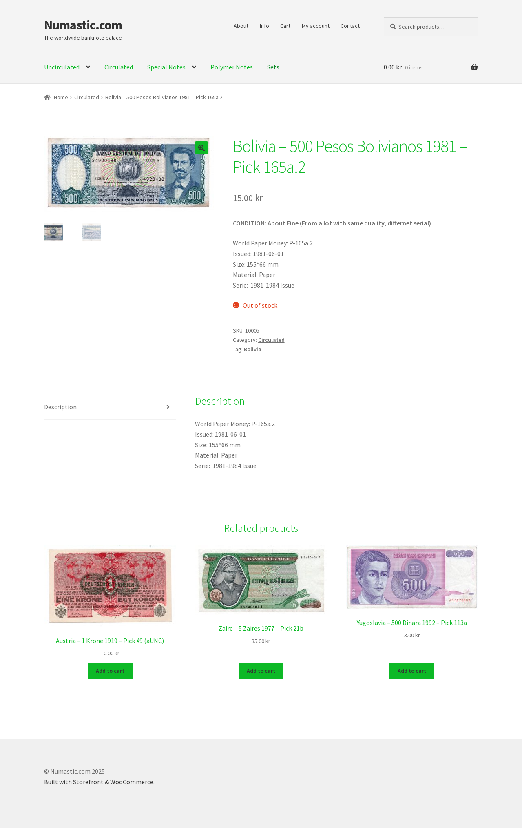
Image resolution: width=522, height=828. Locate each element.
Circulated (86, 97)
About (241, 25)
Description (60, 407)
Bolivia (252, 349)
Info (264, 25)
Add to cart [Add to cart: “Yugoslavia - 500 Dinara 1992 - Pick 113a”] (412, 670)
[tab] (110, 407)
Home (61, 97)
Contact (350, 25)
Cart (285, 25)
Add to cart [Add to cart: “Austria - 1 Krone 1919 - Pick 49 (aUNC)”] (110, 670)
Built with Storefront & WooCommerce (98, 781)
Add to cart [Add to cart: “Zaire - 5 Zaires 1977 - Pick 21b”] (261, 670)
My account (316, 25)
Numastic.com (83, 25)
